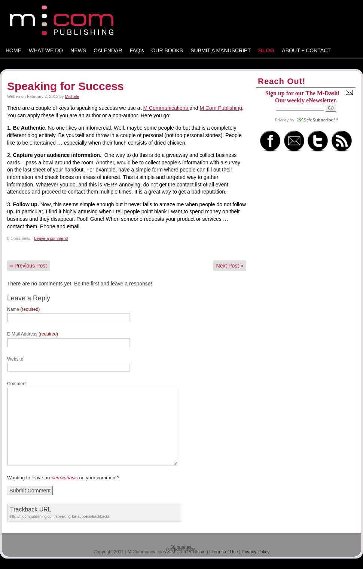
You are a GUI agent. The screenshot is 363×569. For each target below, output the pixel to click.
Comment (17, 383)
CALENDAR (108, 50)
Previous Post (28, 266)
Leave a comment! (51, 238)
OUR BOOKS (167, 50)
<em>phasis (64, 477)
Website (15, 359)
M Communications (166, 108)
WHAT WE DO (46, 50)
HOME (13, 50)
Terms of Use (224, 551)
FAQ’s (137, 50)
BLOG (266, 50)
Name (23, 309)
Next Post (229, 266)
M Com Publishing (220, 108)
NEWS (78, 50)
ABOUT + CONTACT (306, 50)
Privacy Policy (256, 551)
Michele (72, 96)
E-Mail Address (32, 334)
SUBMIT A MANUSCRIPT (220, 50)
